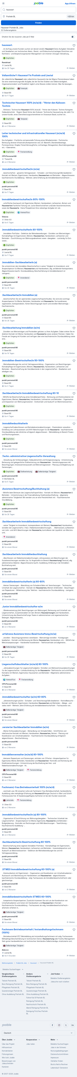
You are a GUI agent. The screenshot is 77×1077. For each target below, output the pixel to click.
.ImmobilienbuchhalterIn (15, 423)
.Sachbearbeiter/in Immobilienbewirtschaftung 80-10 (30, 393)
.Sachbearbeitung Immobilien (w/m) (21, 328)
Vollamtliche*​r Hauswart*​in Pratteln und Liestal (27, 75)
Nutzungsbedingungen (59, 1051)
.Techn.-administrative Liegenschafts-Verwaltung (28, 456)
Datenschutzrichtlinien (59, 1054)
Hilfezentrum (7, 1047)
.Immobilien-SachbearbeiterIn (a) (19, 262)
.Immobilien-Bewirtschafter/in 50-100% (23, 360)
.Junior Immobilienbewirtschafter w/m (22, 606)
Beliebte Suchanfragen (13, 969)
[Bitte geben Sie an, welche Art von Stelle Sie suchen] (38, 10)
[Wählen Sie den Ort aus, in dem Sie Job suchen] (38, 16)
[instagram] (59, 1025)
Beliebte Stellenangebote (60, 978)
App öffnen (70, 3)
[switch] (73, 37)
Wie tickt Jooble (8, 1058)
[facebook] (52, 1025)
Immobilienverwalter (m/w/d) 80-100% (22, 754)
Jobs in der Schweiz (58, 1047)
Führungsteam (7, 1054)
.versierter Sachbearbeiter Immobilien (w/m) (25, 727)
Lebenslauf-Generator (59, 1068)
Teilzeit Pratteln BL (9, 981)
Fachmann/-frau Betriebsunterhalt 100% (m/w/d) (28, 787)
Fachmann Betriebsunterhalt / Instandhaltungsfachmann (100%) (32, 931)
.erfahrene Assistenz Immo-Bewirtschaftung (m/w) (29, 634)
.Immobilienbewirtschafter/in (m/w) (21, 169)
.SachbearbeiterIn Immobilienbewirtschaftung (26, 521)
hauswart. (7, 45)
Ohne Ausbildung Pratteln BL (13, 994)
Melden (71, 68)
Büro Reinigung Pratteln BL (12, 984)
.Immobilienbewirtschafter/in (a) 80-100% (24, 814)
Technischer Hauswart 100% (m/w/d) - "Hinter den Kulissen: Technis (33, 104)
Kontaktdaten (7, 1051)
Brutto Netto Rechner (59, 1064)
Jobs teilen (30, 1044)
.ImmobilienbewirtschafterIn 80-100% (22, 229)
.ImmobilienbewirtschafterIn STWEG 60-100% (26, 896)
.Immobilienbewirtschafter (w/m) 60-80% (24, 697)
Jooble (15, 1074)
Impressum (55, 1058)
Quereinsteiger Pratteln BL (12, 991)
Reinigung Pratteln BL (34, 1001)
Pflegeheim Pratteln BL (11, 987)
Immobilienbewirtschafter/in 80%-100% (23, 199)
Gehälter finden (57, 1061)
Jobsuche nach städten (60, 982)
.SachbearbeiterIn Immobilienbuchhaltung (24, 554)
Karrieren (5, 1067)
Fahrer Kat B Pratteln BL (35, 998)
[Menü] (3, 3)
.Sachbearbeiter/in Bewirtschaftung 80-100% (26, 842)
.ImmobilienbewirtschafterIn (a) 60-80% (23, 581)
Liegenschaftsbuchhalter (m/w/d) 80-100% (25, 664)
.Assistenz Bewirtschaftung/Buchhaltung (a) (25, 489)
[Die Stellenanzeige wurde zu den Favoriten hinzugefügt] (74, 45)
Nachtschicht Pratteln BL (36, 1004)
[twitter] (65, 1025)
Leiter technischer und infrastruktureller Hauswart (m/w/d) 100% (33, 135)
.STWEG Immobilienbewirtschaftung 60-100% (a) (28, 869)
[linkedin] (72, 1025)
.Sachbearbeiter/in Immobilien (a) (19, 295)
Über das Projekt (8, 1044)
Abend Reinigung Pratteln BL (37, 1008)
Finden (38, 23)
